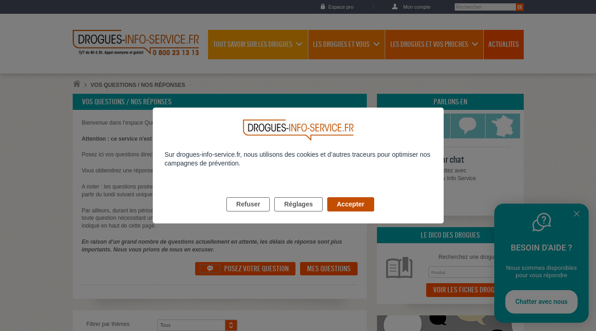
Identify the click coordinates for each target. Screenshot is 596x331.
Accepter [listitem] (351, 214)
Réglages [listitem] (298, 214)
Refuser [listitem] (248, 214)
